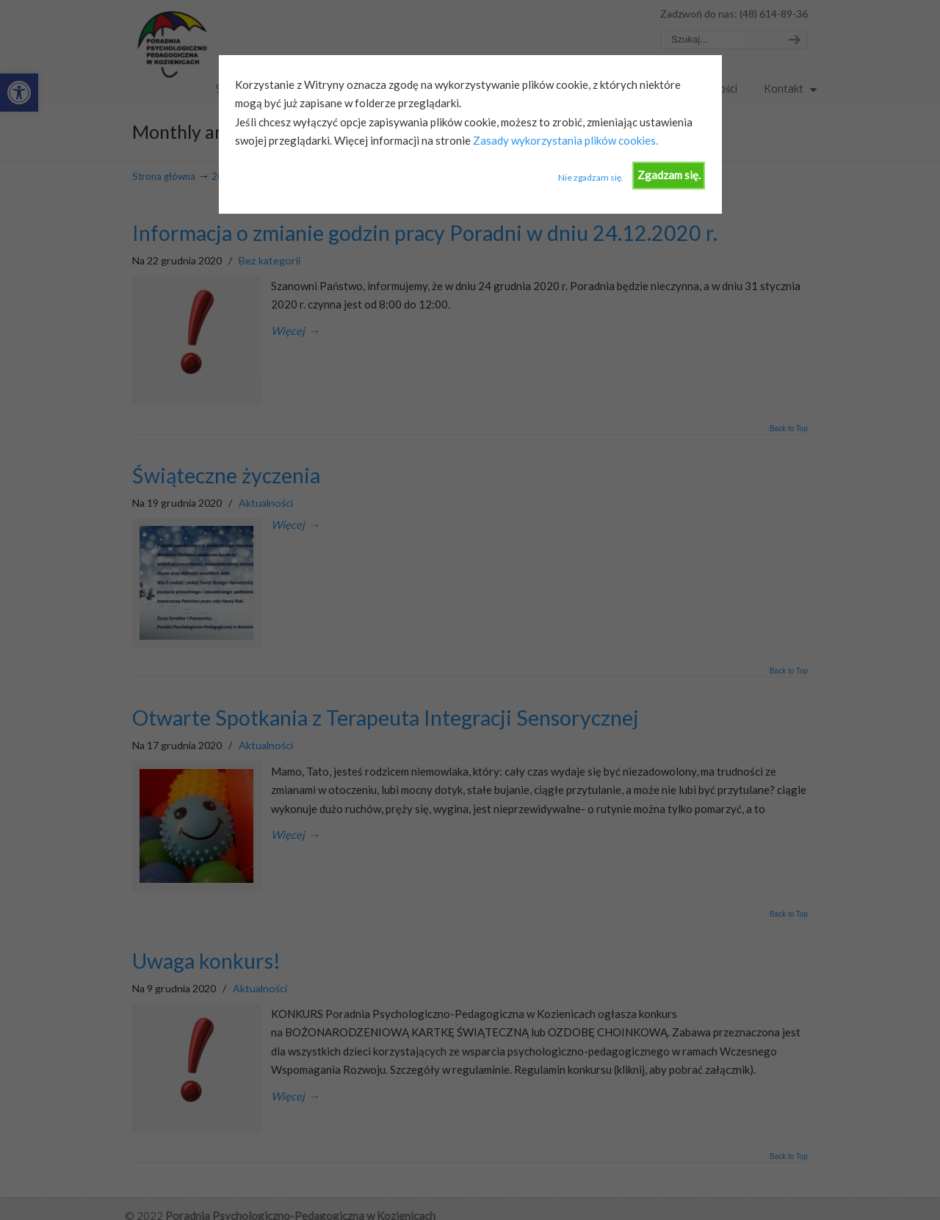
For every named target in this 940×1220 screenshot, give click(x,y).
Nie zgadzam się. (590, 177)
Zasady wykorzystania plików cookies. (564, 140)
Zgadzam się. (669, 174)
